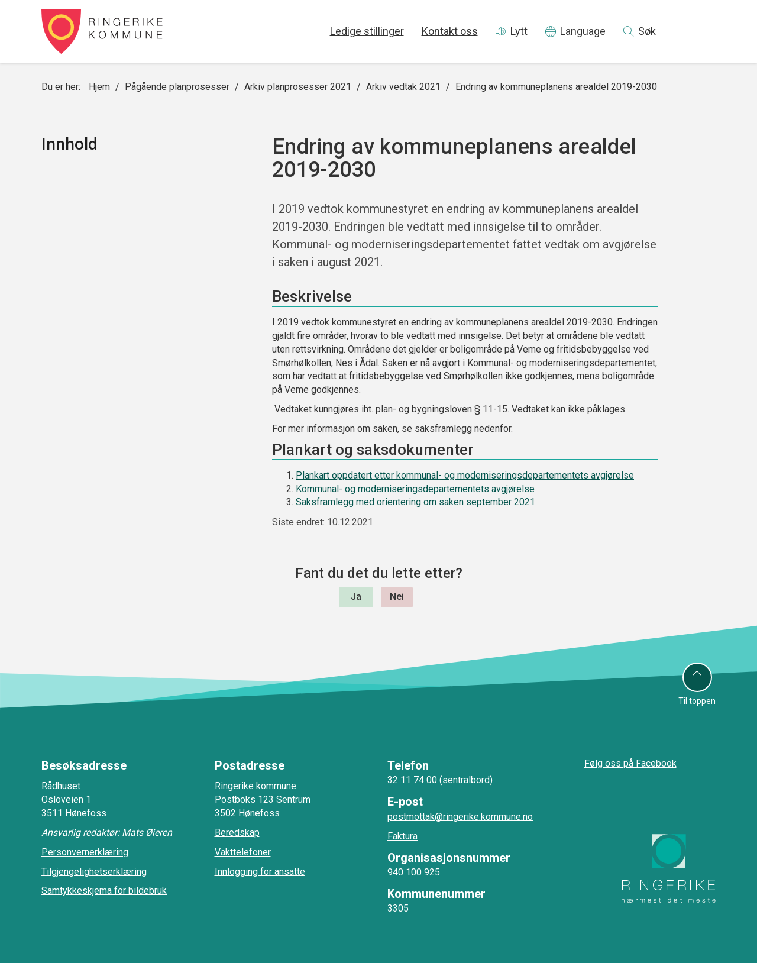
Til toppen (697, 701)
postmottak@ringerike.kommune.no (460, 816)
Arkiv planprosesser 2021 (297, 86)
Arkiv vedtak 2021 (403, 86)
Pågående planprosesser (177, 86)
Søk (647, 31)
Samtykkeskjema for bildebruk (104, 890)
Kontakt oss (450, 31)
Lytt (519, 31)
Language (583, 31)
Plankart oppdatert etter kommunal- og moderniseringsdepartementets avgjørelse (465, 475)
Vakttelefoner (243, 852)
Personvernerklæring (84, 852)
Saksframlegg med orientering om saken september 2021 (415, 502)
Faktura (402, 836)
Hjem (99, 86)
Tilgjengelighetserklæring (94, 871)
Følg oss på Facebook (630, 763)
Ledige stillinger (367, 31)
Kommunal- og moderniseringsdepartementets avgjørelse (415, 489)
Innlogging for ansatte (260, 871)
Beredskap (237, 832)
